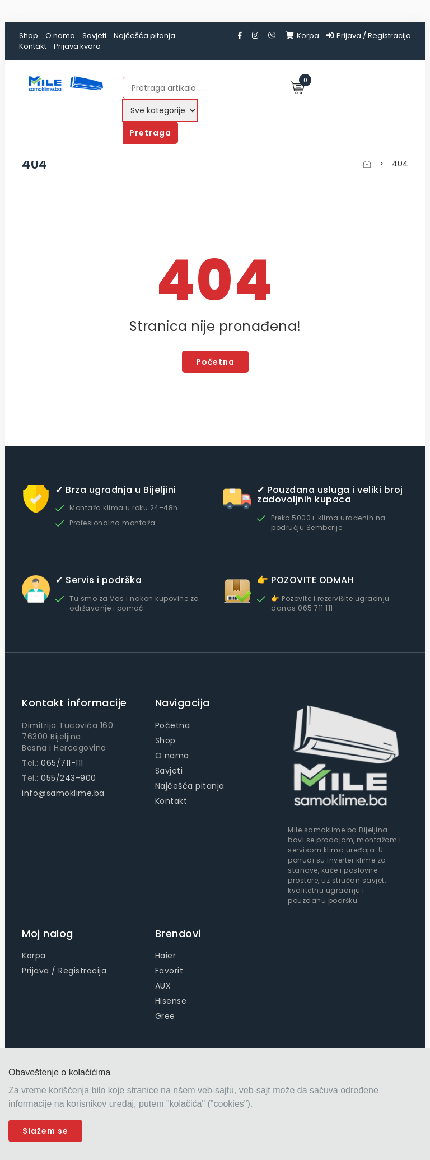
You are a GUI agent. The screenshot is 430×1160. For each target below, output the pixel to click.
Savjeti (94, 35)
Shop (28, 35)
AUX (163, 985)
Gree (165, 1016)
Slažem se (45, 1130)
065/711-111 (62, 762)
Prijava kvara (77, 46)
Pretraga (150, 132)
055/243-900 (68, 778)
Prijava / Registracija (368, 35)
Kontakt (32, 46)
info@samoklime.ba (63, 793)
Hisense (171, 1001)
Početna (215, 361)
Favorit (169, 970)
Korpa (302, 35)
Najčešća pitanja (144, 35)
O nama (60, 35)
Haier (165, 955)
